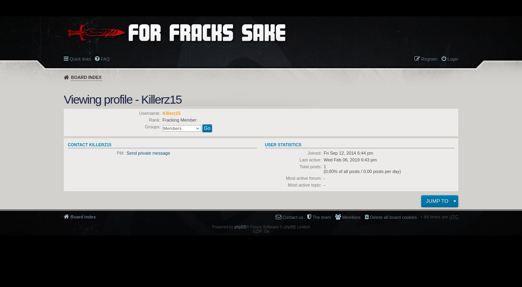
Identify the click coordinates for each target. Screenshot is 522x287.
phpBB (240, 227)
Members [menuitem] (351, 217)
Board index (86, 77)
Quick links (80, 59)
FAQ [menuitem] (105, 59)
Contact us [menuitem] (293, 217)
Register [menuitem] (429, 59)
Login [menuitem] (452, 59)
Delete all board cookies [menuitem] (393, 217)
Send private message (148, 153)
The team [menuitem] (321, 217)
